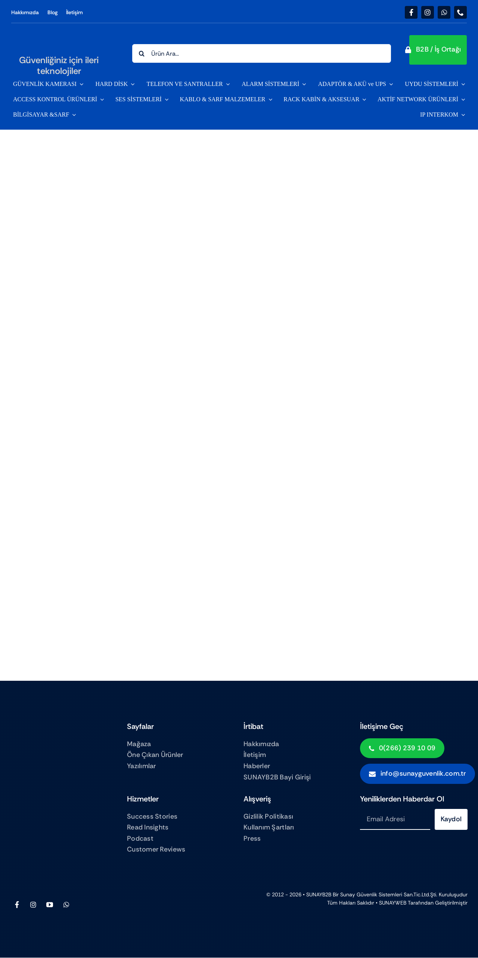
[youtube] (49, 904)
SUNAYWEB (392, 902)
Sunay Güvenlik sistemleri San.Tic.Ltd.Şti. (388, 894)
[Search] (141, 53)
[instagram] (427, 12)
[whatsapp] (444, 12)
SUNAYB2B (318, 894)
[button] (438, 50)
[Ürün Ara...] (261, 53)
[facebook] (411, 12)
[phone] (460, 12)
